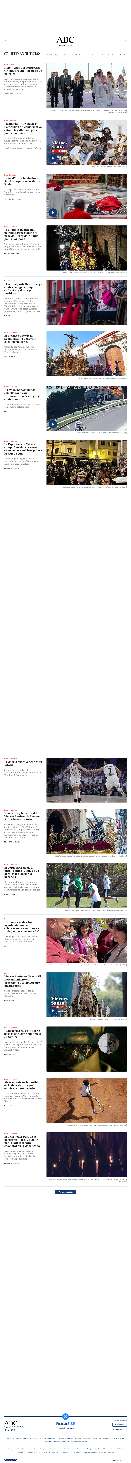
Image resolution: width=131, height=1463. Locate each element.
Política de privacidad (48, 1437)
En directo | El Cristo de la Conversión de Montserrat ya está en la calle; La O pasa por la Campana (23, 128)
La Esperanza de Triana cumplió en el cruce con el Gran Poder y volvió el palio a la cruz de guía (23, 449)
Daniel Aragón (9, 894)
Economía (95, 55)
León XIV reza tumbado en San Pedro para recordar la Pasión (22, 181)
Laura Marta (8, 1106)
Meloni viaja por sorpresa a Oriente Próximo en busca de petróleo (23, 71)
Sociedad (105, 55)
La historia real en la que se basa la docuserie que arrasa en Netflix (23, 1034)
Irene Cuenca (9, 1054)
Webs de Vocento (119, 1459)
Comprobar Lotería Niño (16, 1448)
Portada (50, 55)
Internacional (84, 55)
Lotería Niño (32, 1448)
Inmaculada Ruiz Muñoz (32, 148)
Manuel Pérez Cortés (12, 842)
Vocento (10, 1437)
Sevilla (70, 45)
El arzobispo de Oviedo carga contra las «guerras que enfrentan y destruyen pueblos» (23, 288)
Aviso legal (97, 1437)
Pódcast (111, 1451)
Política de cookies (66, 1437)
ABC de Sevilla (9, 356)
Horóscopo (81, 1448)
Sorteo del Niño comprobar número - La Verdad (88, 1451)
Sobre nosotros (22, 1437)
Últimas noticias (109, 1448)
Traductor (64, 1451)
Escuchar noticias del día (26, 1451)
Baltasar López (9, 1000)
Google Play (118, 1428)
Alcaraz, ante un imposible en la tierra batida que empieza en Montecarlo (21, 1085)
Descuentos (53, 1451)
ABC (6, 946)
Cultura (114, 55)
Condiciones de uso (82, 1437)
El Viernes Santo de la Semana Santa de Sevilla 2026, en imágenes (20, 339)
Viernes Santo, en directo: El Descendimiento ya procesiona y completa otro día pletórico (22, 981)
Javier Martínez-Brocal (12, 94)
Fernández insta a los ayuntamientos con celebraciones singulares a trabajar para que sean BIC (21, 926)
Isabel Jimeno (9, 316)
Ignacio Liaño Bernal (11, 254)
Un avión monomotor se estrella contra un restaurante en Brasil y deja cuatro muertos (22, 394)
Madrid (74, 55)
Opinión (58, 55)
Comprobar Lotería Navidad (50, 1448)
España (66, 55)
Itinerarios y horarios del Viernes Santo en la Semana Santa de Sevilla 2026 (22, 816)
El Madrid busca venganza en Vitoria (23, 763)
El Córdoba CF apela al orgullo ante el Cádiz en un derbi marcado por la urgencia (21, 872)
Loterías (120, 1448)
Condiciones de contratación (55, 1440)
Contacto (33, 1437)
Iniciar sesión (125, 40)
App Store (119, 1424)
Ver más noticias (65, 1192)
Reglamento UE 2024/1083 (113, 1437)
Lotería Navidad (68, 1448)
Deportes (123, 55)
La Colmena (42, 1451)
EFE (5, 411)
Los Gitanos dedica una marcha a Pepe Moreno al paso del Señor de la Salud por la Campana (21, 234)
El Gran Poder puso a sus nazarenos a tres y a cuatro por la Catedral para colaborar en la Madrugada (22, 1141)
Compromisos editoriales (77, 1440)
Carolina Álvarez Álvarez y (14, 148)
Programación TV (93, 1448)
